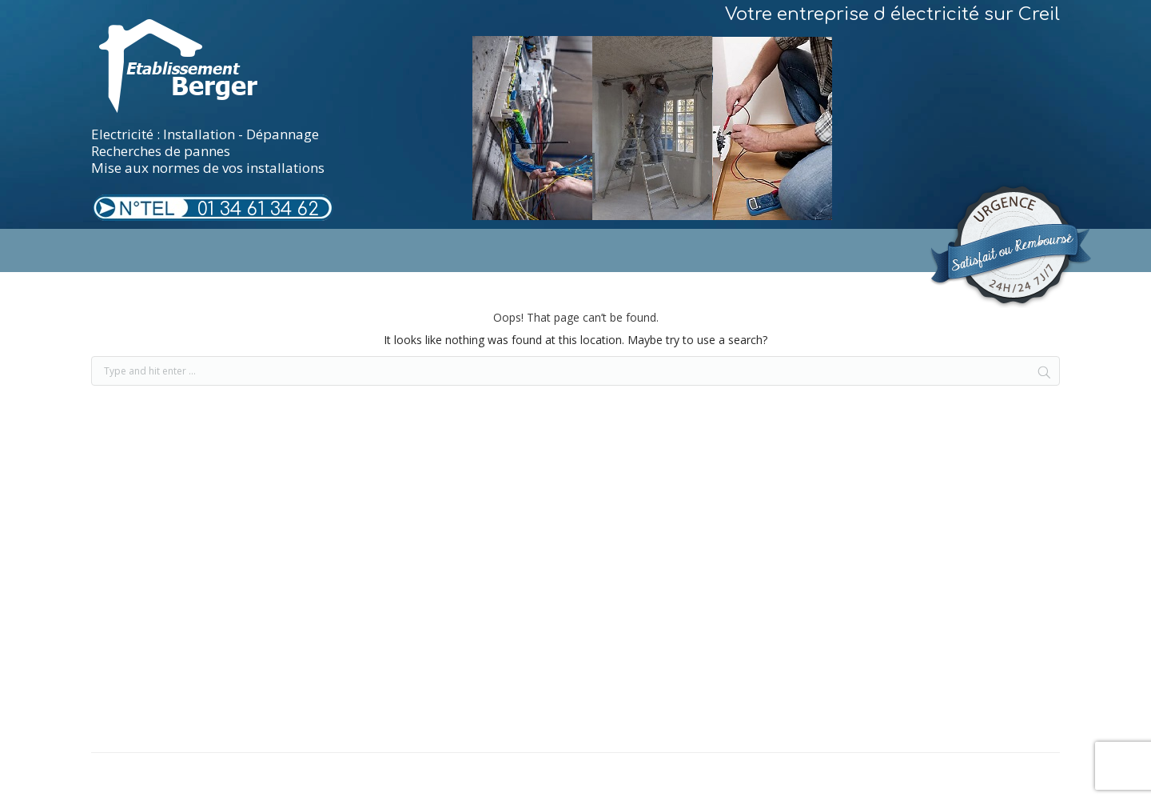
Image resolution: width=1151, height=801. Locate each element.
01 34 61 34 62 (258, 209)
